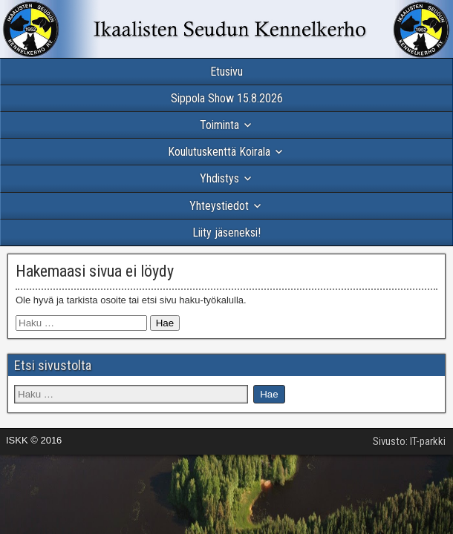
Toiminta (219, 125)
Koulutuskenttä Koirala (219, 152)
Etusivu (226, 72)
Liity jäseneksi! (226, 232)
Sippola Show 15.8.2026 (227, 98)
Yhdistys (219, 178)
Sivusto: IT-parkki (409, 441)
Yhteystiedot (219, 206)
